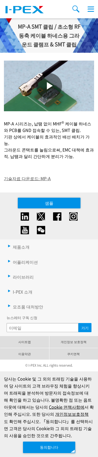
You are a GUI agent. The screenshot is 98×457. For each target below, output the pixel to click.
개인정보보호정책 (72, 414)
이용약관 (24, 353)
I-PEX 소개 (22, 292)
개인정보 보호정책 (74, 341)
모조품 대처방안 (28, 306)
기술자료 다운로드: (22, 178)
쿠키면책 (73, 353)
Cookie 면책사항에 (66, 407)
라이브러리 (23, 277)
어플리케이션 (25, 262)
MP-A (46, 178)
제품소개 (21, 247)
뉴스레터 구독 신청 (22, 317)
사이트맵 (24, 341)
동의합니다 (49, 447)
